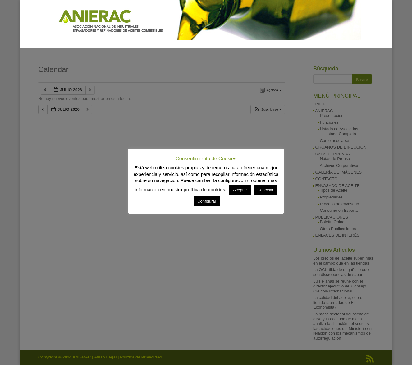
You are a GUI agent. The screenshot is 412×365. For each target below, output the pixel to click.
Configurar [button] (206, 201)
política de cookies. (205, 189)
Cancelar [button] (265, 190)
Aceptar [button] (240, 190)
